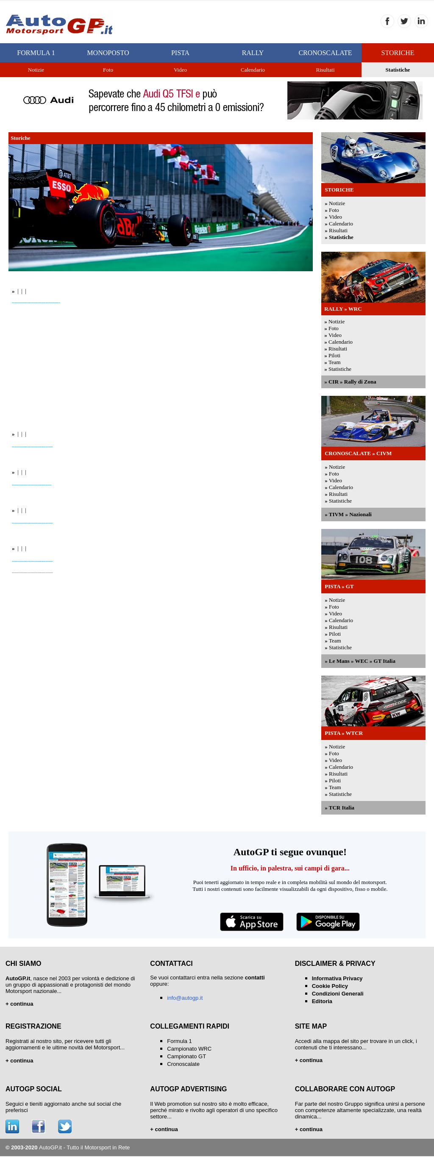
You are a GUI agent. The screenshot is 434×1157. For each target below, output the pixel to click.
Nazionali (360, 514)
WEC (361, 661)
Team (334, 362)
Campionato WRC (189, 1049)
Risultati (338, 230)
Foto (334, 210)
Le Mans (339, 661)
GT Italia (384, 661)
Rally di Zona (360, 381)
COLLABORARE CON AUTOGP (345, 1089)
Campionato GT (186, 1056)
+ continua (164, 1129)
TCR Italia (341, 807)
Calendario (341, 223)
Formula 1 (179, 1041)
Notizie (337, 203)
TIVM (336, 514)
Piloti (334, 355)
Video (335, 217)
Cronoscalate (183, 1064)
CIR (333, 381)
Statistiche (398, 70)
